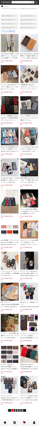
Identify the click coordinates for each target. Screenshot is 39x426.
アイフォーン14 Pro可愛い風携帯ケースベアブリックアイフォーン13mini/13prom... (10, 326)
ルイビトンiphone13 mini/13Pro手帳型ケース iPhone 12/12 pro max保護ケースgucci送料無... (10, 357)
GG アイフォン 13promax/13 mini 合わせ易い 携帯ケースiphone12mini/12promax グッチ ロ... (29, 264)
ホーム (6, 6)
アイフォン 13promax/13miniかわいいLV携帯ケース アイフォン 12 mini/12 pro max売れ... (29, 388)
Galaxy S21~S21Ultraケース (29, 8)
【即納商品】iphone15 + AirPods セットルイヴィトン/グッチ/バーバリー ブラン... (29, 77)
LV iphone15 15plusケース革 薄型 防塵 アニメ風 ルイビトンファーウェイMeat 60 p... (10, 170)
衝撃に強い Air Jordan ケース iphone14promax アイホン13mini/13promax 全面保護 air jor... (10, 202)
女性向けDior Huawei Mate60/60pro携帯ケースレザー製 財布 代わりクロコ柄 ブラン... (29, 357)
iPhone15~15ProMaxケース (8, 23)
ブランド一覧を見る (8, 31)
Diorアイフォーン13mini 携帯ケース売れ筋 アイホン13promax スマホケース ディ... (29, 233)
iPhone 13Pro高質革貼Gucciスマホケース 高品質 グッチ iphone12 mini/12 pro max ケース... (10, 140)
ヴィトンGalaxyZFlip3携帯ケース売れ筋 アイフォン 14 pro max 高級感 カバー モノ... (29, 201)
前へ (9, 410)
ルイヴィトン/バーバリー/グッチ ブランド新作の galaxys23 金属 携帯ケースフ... (29, 326)
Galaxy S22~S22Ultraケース (27, 27)
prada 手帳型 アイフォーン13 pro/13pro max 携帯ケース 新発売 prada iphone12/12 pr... (10, 233)
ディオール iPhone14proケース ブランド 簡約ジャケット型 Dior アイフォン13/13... (10, 77)
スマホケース (6, 8)
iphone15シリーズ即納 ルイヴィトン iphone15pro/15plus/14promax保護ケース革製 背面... (29, 295)
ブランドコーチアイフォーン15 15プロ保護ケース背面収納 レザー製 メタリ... (10, 264)
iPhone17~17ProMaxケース (8, 16)
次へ (24, 410)
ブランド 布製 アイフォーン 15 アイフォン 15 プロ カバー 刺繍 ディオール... (29, 108)
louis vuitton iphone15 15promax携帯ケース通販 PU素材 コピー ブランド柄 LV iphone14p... (29, 46)
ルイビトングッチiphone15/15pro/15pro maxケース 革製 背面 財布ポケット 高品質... (10, 388)
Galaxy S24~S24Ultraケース (27, 19)
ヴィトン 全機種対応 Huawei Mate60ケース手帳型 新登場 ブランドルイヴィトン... (10, 108)
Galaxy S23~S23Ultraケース (27, 23)
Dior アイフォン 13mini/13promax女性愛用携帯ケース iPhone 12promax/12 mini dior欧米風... (10, 295)
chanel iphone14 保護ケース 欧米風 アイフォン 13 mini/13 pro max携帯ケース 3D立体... (10, 46)
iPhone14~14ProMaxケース (8, 27)
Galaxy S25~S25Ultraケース (27, 16)
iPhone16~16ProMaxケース (8, 19)
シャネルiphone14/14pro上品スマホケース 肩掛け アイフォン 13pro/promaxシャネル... (29, 139)
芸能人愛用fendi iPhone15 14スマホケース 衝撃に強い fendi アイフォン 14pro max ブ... (29, 170)
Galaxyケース (16, 8)
